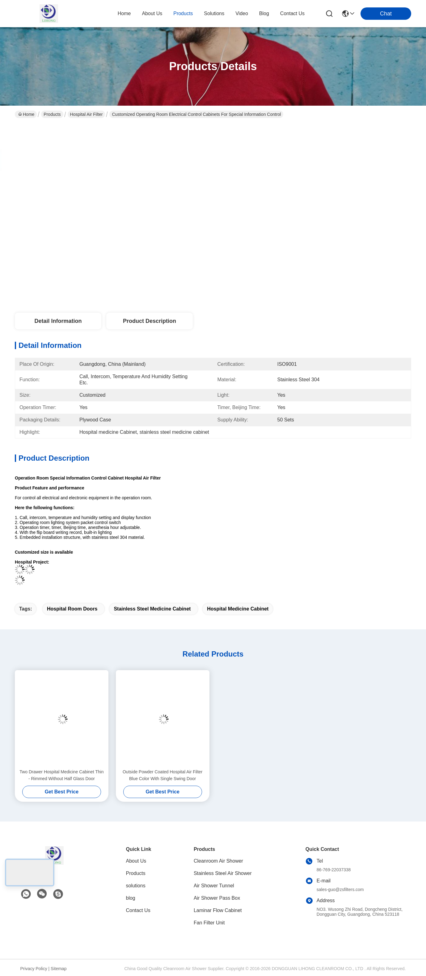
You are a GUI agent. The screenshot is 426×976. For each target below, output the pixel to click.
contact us (292, 13)
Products (52, 114)
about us (152, 13)
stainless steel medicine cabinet (152, 608)
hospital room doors (72, 608)
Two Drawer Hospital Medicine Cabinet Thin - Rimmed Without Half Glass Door (61, 775)
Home (124, 13)
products (183, 13)
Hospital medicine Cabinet (237, 608)
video (241, 13)
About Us (136, 861)
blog (264, 13)
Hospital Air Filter (86, 114)
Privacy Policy (33, 968)
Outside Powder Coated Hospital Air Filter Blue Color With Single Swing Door (162, 775)
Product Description (149, 321)
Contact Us (138, 910)
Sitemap (58, 968)
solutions (214, 13)
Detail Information (58, 321)
